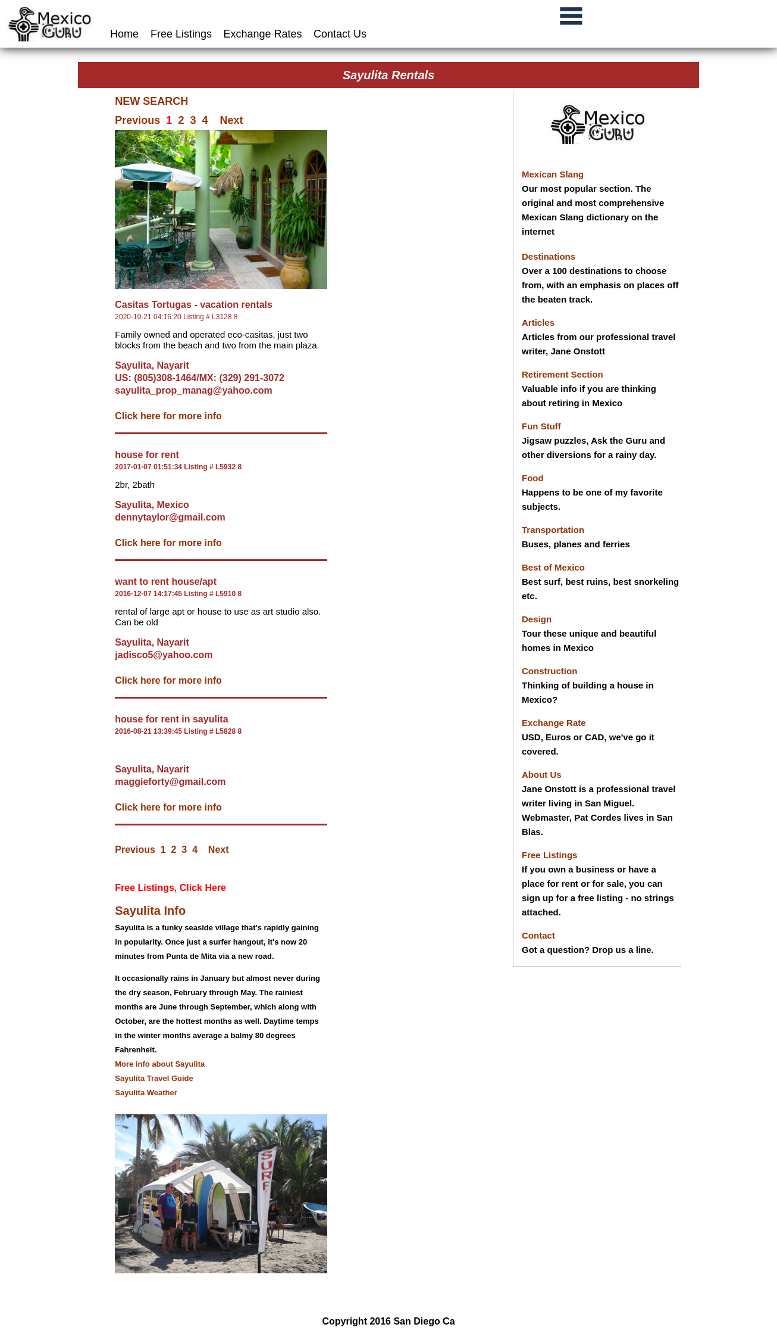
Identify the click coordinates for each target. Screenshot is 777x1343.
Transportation (553, 530)
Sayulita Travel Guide (154, 1078)
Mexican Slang (553, 174)
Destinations (548, 256)
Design (537, 619)
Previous (137, 120)
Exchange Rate (554, 723)
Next (231, 120)
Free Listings (181, 34)
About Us (542, 774)
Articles (538, 322)
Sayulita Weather (146, 1092)
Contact (538, 935)
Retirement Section (562, 374)
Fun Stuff (541, 426)
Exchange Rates (263, 34)
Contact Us (340, 34)
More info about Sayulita (160, 1064)
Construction (549, 671)
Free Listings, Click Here (170, 888)
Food (533, 478)
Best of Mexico (553, 567)
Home (126, 34)
